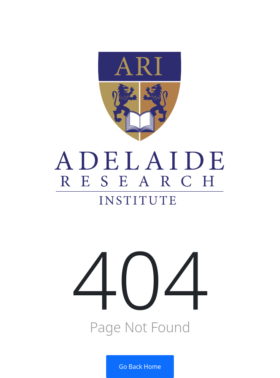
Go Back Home (140, 366)
